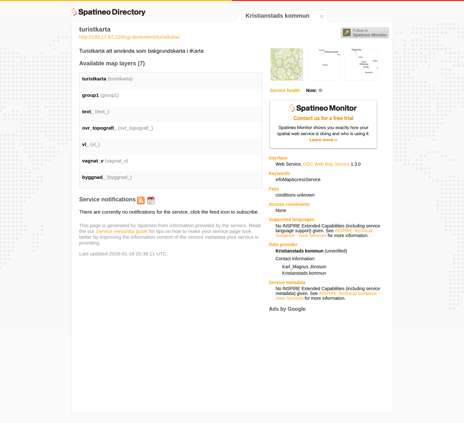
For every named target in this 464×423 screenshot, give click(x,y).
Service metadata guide (122, 231)
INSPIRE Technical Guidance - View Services (324, 233)
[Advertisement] (323, 362)
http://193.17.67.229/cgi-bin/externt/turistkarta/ (129, 37)
